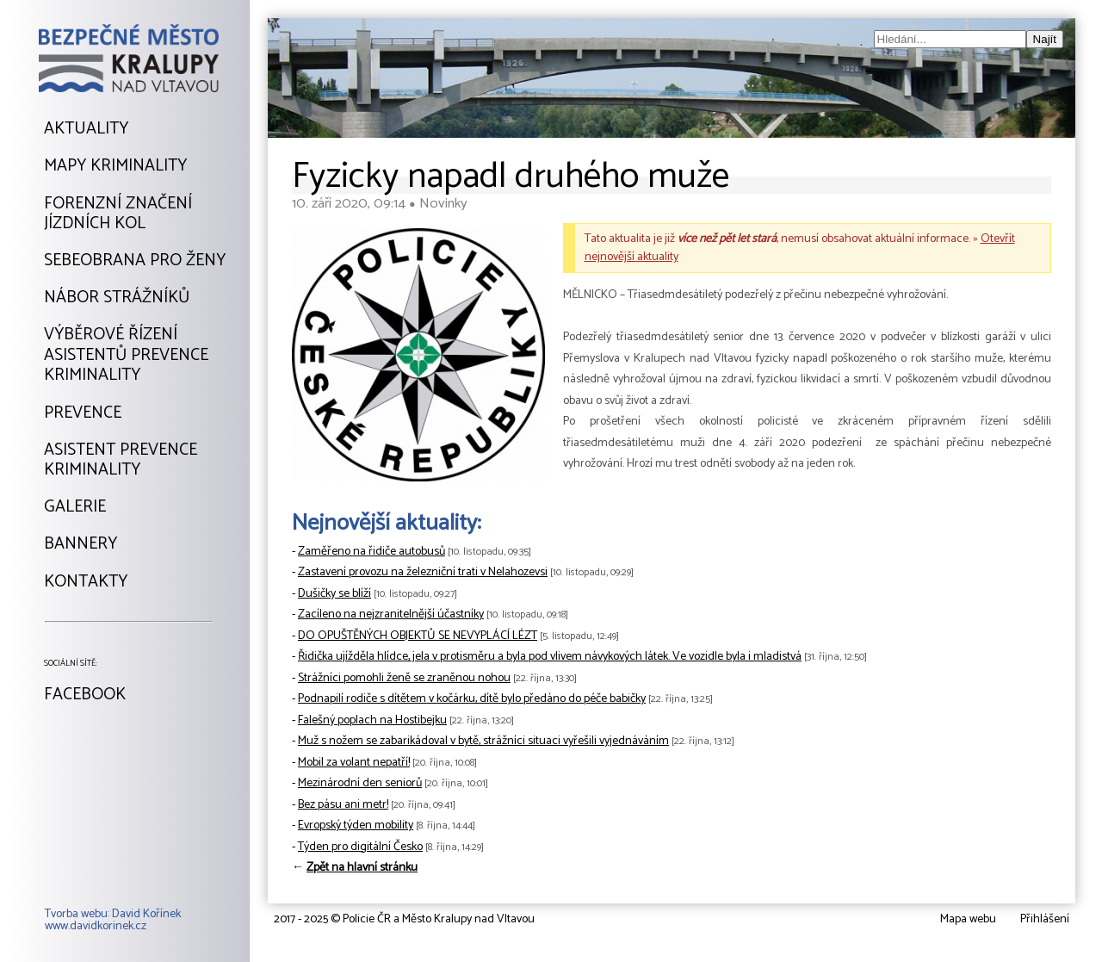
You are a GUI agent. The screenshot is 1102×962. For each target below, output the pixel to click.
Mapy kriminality (115, 166)
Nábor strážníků (116, 298)
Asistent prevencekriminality (120, 460)
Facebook (85, 695)
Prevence (82, 413)
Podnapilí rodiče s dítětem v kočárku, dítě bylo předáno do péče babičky (472, 699)
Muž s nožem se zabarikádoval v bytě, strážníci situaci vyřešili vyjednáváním (483, 741)
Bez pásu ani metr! (343, 805)
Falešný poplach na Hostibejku (372, 720)
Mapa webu (968, 919)
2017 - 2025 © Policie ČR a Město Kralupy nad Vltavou (404, 919)
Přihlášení (1044, 919)
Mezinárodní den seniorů (360, 783)
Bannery (80, 544)
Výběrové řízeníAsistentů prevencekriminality (126, 355)
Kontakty (85, 582)
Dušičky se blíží (334, 594)
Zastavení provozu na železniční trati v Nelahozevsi (423, 572)
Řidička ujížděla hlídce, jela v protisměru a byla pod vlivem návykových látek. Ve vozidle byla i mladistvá (550, 657)
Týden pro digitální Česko (360, 847)
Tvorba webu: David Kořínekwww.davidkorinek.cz (113, 921)
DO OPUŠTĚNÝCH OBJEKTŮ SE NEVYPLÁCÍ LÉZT (417, 636)
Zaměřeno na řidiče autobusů (371, 552)
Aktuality (86, 129)
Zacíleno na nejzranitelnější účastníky (391, 614)
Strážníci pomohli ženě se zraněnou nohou (404, 678)
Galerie (75, 507)
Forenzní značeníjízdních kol (118, 214)
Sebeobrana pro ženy (135, 261)
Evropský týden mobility (355, 825)
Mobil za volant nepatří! (354, 763)
